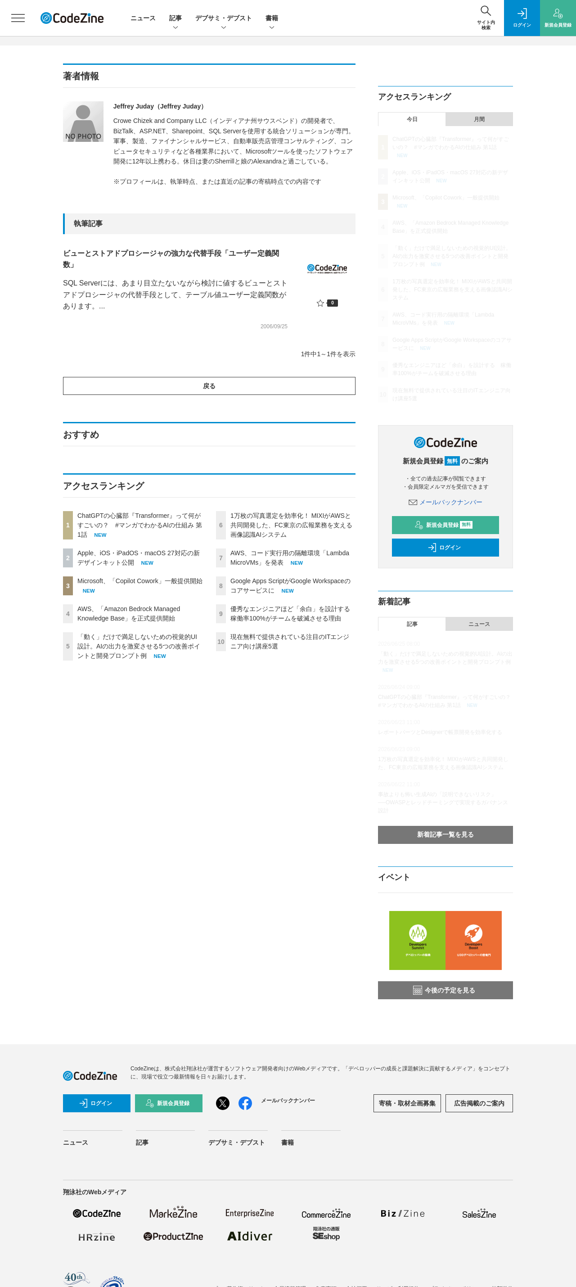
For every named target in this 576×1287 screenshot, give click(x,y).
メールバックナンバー (445, 502)
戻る (209, 386)
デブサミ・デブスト (223, 18)
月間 (479, 119)
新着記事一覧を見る (445, 834)
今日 (412, 119)
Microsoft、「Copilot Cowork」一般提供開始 (139, 581)
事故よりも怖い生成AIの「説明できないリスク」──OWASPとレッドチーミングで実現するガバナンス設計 (443, 802)
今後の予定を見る (444, 990)
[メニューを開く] (18, 18)
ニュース (143, 18)
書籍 (272, 18)
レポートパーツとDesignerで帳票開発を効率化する (440, 732)
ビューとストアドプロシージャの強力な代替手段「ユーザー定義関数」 (171, 259)
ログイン (444, 547)
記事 (175, 18)
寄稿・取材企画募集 (407, 1103)
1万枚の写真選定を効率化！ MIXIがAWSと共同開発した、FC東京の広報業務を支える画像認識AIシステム (291, 525)
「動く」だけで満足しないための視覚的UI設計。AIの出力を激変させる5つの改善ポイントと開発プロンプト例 (138, 646)
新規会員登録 (443, 525)
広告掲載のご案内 (479, 1103)
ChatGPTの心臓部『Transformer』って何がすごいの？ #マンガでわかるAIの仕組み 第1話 (139, 525)
